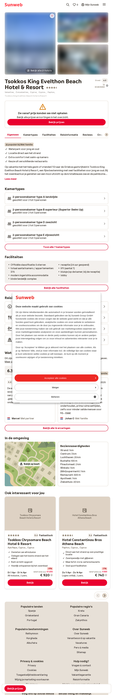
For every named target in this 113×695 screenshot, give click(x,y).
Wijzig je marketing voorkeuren (32, 679)
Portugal (32, 620)
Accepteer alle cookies (70, 378)
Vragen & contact (81, 665)
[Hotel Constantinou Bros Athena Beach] (84, 543)
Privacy (32, 665)
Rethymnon (32, 633)
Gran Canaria (81, 615)
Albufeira (32, 642)
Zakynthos (81, 620)
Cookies (31, 670)
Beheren (73, 397)
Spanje (32, 610)
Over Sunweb (81, 633)
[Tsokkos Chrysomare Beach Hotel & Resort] (30, 543)
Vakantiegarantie (81, 674)
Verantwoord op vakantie (81, 638)
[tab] (13, 135)
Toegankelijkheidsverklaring (32, 674)
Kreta (81, 610)
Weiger (74, 387)
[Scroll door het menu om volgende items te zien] (106, 134)
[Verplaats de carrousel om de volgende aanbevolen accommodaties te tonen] (104, 595)
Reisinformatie (81, 679)
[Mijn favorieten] (75, 5)
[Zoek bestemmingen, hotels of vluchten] (68, 5)
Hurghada (31, 638)
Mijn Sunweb (81, 670)
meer (68, 413)
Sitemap (81, 652)
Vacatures (81, 642)
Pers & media (81, 647)
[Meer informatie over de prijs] (51, 575)
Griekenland (32, 615)
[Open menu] (104, 4)
